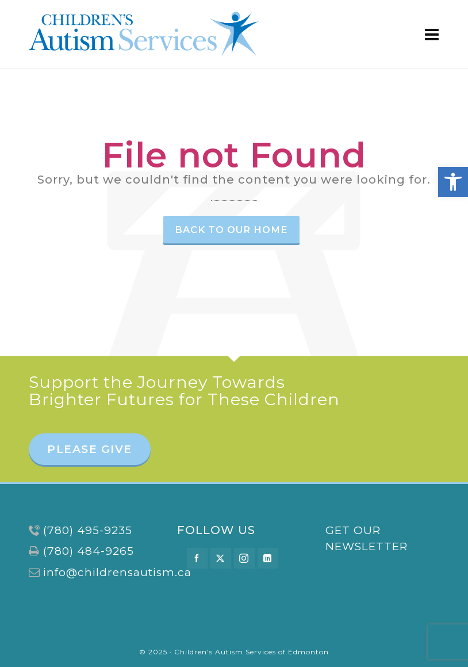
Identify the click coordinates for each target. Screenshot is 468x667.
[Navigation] (432, 34)
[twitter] (220, 558)
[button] (453, 182)
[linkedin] (268, 558)
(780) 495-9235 (87, 530)
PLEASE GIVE (89, 449)
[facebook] (197, 558)
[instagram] (244, 558)
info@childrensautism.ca (117, 572)
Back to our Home (231, 229)
